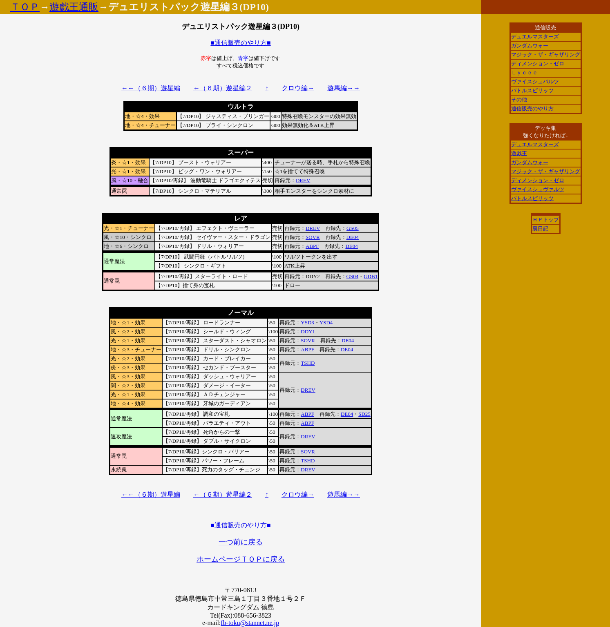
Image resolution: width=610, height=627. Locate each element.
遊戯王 (519, 153)
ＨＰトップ (545, 219)
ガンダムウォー (529, 45)
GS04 (352, 276)
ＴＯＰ (25, 7)
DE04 (352, 237)
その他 (519, 99)
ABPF (312, 246)
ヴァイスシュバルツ (535, 81)
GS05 (352, 228)
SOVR (313, 237)
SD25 (364, 414)
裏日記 (540, 228)
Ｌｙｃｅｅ (524, 72)
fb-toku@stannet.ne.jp (250, 622)
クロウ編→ (298, 88)
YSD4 (326, 322)
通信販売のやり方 (532, 108)
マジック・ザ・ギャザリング (545, 54)
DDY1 (308, 331)
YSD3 (307, 322)
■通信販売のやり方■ (240, 42)
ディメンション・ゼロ (537, 63)
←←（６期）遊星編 (150, 88)
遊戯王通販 (73, 7)
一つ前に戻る (241, 542)
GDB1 (371, 276)
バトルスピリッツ (532, 90)
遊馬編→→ (343, 88)
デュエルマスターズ (535, 36)
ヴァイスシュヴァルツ (537, 189)
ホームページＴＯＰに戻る (241, 559)
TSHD (308, 363)
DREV (303, 180)
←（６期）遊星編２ (222, 88)
